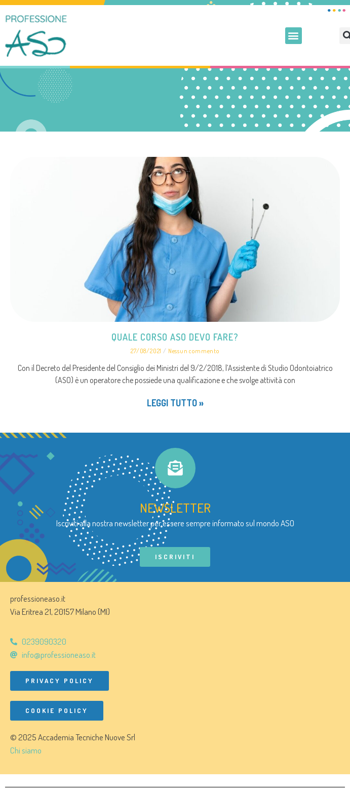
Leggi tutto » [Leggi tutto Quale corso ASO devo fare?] (175, 402)
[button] (293, 35)
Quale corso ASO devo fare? (175, 337)
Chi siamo (26, 750)
